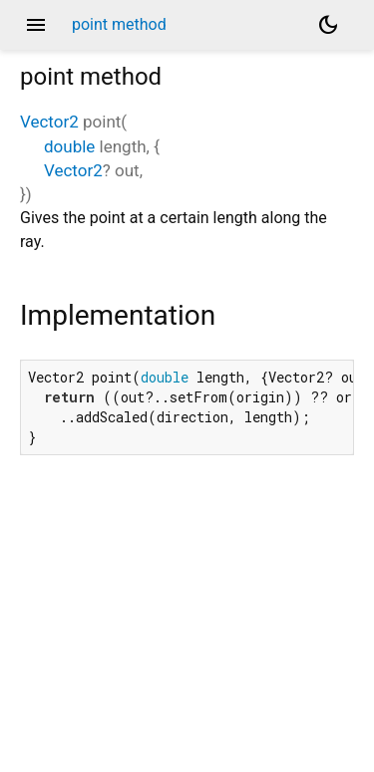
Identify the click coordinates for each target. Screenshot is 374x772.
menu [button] (36, 25)
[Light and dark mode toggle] (328, 25)
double (69, 146)
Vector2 (49, 121)
